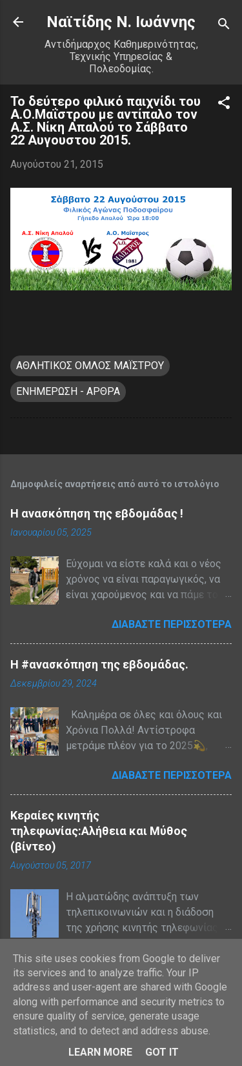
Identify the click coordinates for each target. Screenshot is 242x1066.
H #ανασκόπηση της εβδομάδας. (99, 664)
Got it (162, 1052)
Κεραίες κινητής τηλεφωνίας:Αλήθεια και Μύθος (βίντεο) (98, 831)
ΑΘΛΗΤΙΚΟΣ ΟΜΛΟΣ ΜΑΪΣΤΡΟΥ (90, 365)
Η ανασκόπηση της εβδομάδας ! (96, 513)
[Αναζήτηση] (224, 26)
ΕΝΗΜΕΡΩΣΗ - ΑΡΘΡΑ (68, 391)
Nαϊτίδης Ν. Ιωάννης (121, 22)
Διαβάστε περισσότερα (172, 624)
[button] (224, 105)
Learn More (100, 1052)
